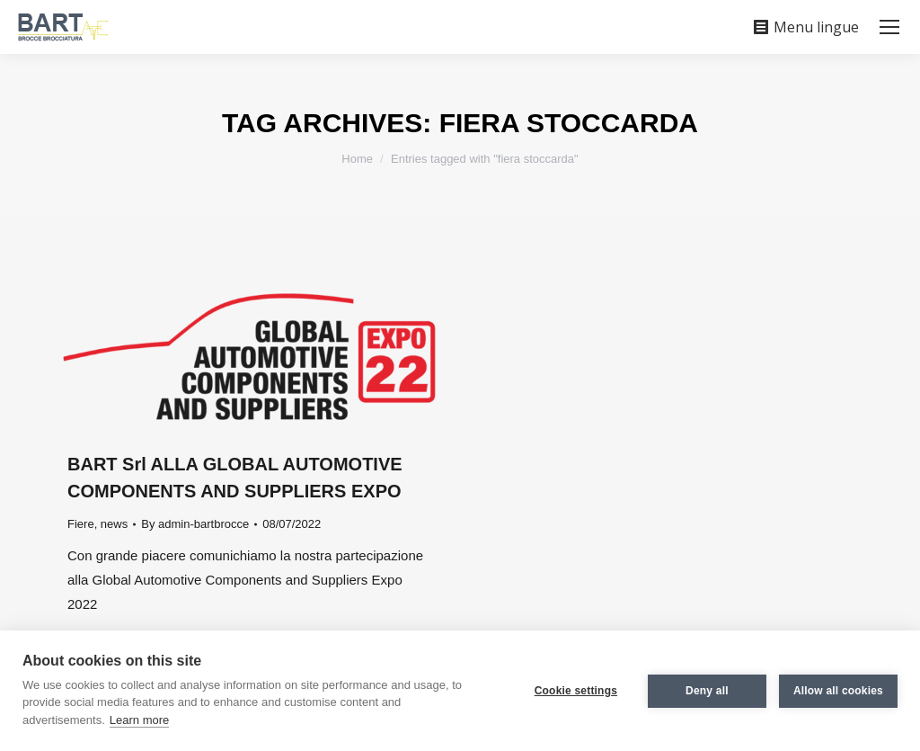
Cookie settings (576, 690)
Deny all (707, 690)
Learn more (139, 720)
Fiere (80, 524)
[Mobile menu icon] (889, 27)
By (195, 524)
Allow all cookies (838, 690)
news (114, 524)
